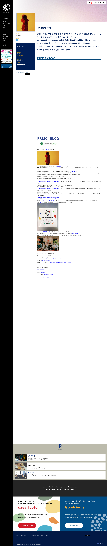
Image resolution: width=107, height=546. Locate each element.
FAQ (4, 40)
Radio (4, 27)
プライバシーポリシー (45, 535)
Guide (4, 38)
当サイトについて (19, 535)
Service (5, 34)
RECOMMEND (6, 23)
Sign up (102, 2)
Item (4, 25)
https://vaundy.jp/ (21, 64)
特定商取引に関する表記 (35, 535)
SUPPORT (5, 36)
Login (95, 2)
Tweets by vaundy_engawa (22, 72)
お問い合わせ (26, 535)
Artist (5, 21)
